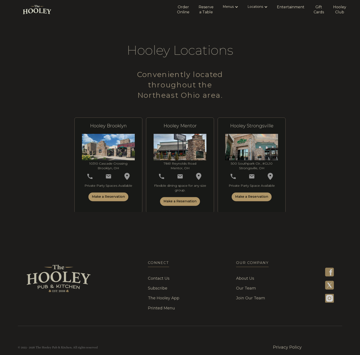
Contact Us (160, 278)
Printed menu (162, 306)
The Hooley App (165, 297)
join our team (246, 297)
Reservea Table (206, 9)
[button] (230, 7)
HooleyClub (339, 9)
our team (242, 288)
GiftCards (319, 9)
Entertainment (290, 7)
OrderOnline (183, 9)
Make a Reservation (108, 198)
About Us (241, 278)
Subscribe (159, 288)
